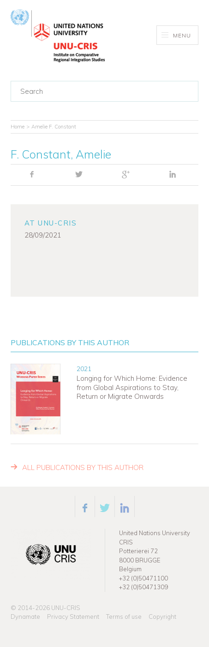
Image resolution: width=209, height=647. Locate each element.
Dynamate (25, 616)
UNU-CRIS (65, 607)
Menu (176, 35)
